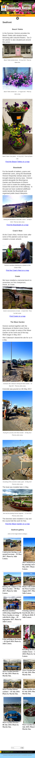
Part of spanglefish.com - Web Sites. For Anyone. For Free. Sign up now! (17, 751)
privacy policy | (18, 755)
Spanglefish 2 (18, 15)
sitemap (5, 755)
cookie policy (11, 755)
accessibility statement (27, 755)
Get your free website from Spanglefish (26, 1)
